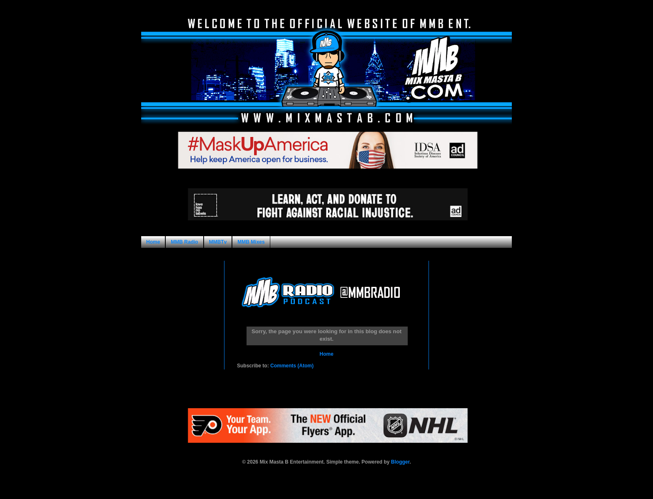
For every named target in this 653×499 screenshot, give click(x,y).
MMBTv (218, 242)
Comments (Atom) (292, 366)
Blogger (400, 462)
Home (153, 242)
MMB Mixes (250, 242)
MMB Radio (184, 242)
